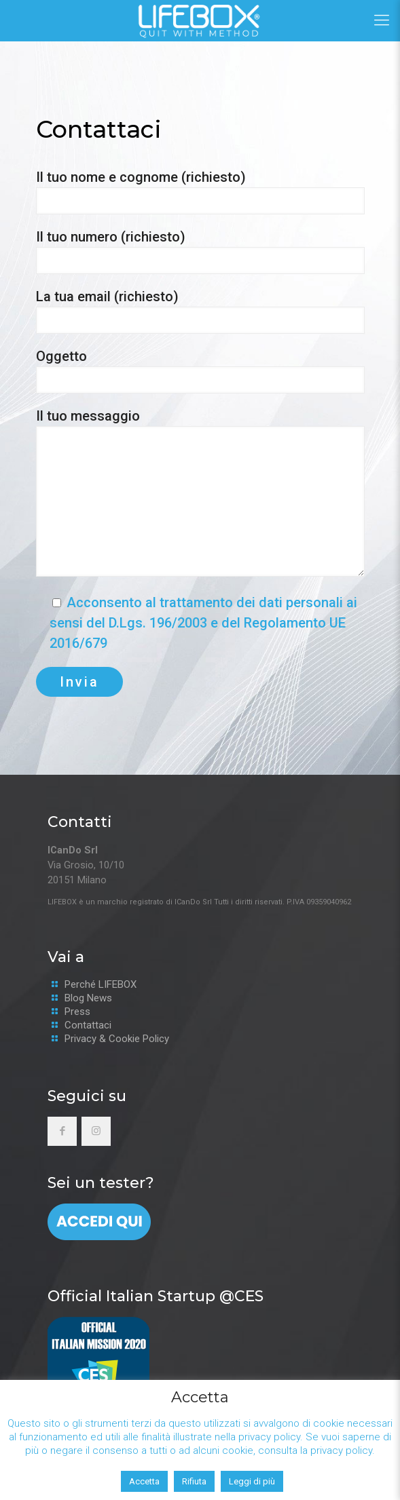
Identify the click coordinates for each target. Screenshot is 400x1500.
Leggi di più (252, 1481)
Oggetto (200, 370)
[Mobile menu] (381, 20)
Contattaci (88, 1025)
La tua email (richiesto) (200, 311)
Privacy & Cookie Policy (117, 1039)
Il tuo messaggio (200, 492)
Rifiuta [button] (194, 1481)
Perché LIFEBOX (101, 984)
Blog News (88, 998)
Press (77, 1011)
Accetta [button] (144, 1481)
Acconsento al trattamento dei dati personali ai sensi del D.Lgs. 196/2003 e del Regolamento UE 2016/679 (203, 622)
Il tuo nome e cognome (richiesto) (200, 191)
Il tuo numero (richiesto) (200, 251)
